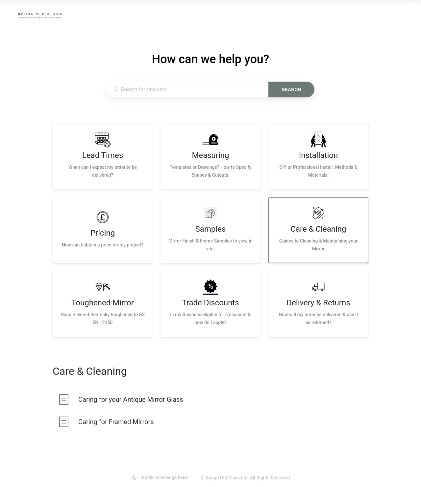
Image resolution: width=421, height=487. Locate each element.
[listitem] (103, 157)
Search (291, 89)
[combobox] (187, 89)
